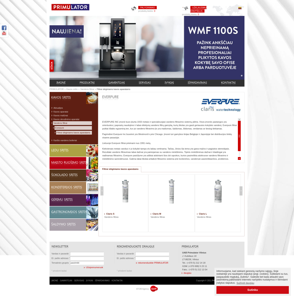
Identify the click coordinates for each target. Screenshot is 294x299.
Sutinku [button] (252, 289)
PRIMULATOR (57, 89)
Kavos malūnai (61, 115)
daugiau (187, 273)
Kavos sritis (72, 89)
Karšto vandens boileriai (65, 140)
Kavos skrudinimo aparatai (66, 119)
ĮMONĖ (55, 280)
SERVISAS (79, 280)
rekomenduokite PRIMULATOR (153, 263)
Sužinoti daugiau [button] (245, 283)
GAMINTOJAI (66, 280)
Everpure (59, 128)
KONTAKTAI (117, 280)
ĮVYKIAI (89, 280)
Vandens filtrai (87, 89)
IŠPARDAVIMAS (102, 280)
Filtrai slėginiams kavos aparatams (113, 89)
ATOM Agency (147, 289)
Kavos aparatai (61, 111)
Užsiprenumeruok (94, 267)
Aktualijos (58, 108)
